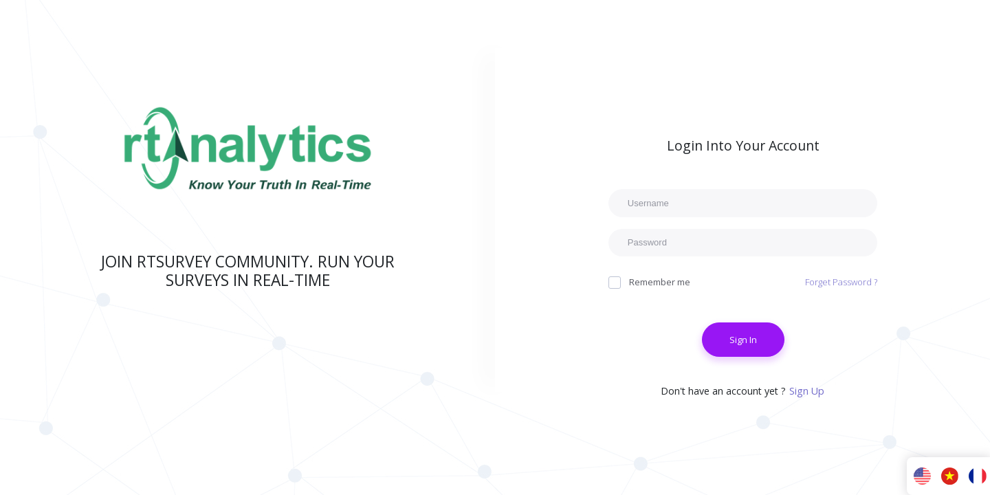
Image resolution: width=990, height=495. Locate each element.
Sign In (742, 339)
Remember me (649, 282)
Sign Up (806, 390)
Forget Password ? (840, 282)
